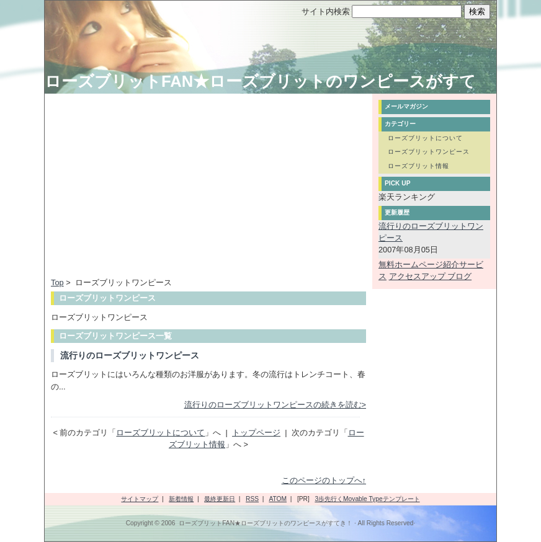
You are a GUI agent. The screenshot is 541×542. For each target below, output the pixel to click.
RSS (252, 498)
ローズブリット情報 (418, 165)
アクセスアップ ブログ (430, 276)
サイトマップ (139, 498)
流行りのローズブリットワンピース (129, 355)
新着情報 (181, 498)
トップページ (256, 432)
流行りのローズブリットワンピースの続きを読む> (275, 404)
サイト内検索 (326, 11)
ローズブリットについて (160, 432)
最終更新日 (219, 498)
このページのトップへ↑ (324, 480)
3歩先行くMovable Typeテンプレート (367, 498)
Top (57, 282)
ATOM (278, 498)
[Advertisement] (155, 186)
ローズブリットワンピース (429, 151)
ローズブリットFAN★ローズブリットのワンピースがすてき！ (265, 523)
